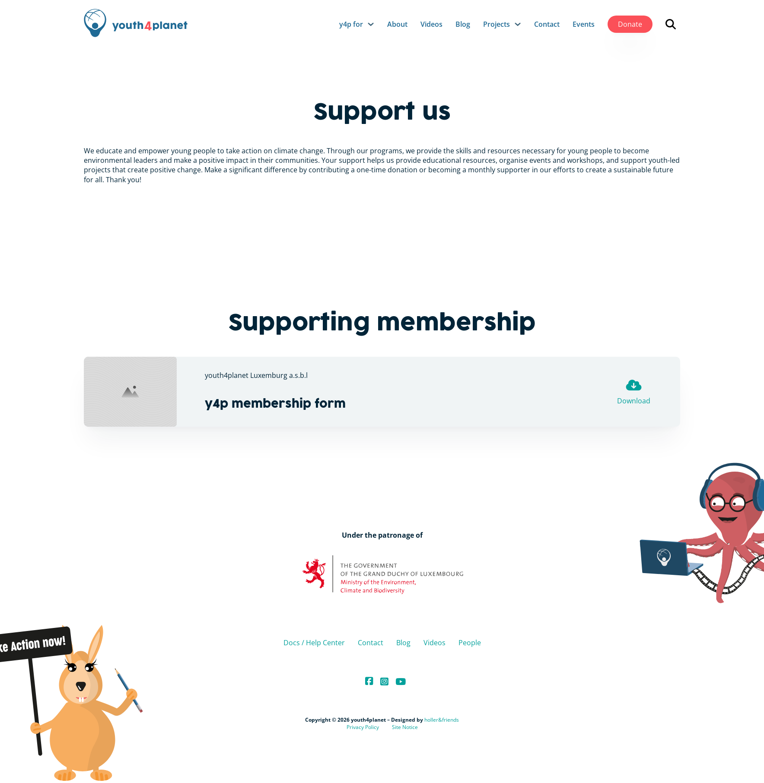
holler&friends (441, 719)
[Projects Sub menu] (517, 24)
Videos (431, 24)
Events (584, 24)
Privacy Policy (363, 727)
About (397, 24)
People (469, 642)
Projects (496, 24)
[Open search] (670, 24)
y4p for (351, 24)
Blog (462, 24)
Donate (630, 24)
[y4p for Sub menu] (370, 24)
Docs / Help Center (314, 642)
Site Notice (405, 727)
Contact (547, 24)
